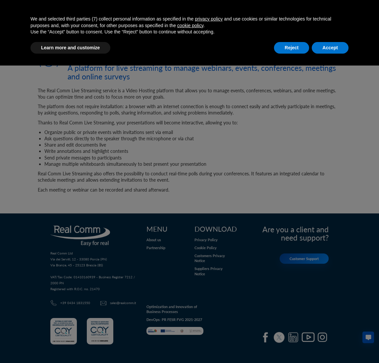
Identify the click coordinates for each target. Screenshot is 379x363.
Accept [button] (330, 47)
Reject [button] (291, 47)
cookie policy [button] (190, 25)
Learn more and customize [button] (70, 47)
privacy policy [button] (209, 19)
